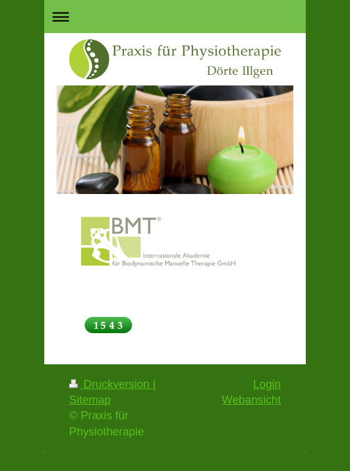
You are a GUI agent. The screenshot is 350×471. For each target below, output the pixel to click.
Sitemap (90, 400)
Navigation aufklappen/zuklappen (175, 16)
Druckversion (111, 384)
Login (267, 384)
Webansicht (251, 400)
